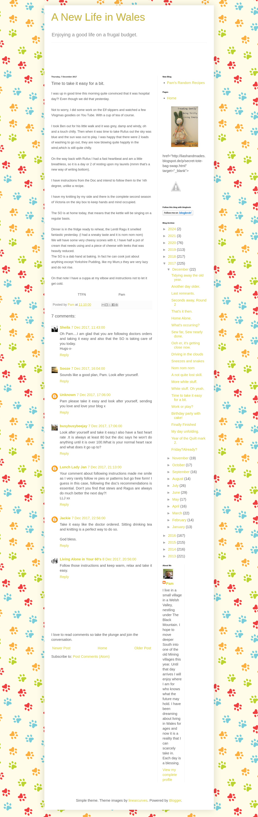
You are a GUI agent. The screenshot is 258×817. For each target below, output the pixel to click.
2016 (172, 535)
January (179, 527)
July (175, 486)
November (180, 458)
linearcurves (138, 800)
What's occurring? (185, 325)
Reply (64, 355)
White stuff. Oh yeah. (187, 389)
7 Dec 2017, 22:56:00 (88, 518)
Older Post (142, 648)
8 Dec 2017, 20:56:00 (119, 559)
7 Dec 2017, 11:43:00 (88, 327)
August (178, 479)
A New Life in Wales (98, 17)
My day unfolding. (185, 431)
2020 (172, 243)
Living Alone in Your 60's (81, 559)
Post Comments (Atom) (91, 656)
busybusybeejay (73, 426)
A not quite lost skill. (187, 375)
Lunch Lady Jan (73, 467)
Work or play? (182, 406)
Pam (170, 583)
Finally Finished (183, 424)
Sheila (65, 327)
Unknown (68, 395)
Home (102, 648)
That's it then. (181, 311)
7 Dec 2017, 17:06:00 (94, 395)
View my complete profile (170, 775)
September (181, 472)
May (176, 499)
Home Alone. (181, 318)
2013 (172, 556)
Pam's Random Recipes (186, 83)
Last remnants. (183, 293)
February (179, 520)
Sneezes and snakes (187, 361)
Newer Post (61, 648)
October (179, 465)
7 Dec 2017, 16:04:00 (88, 368)
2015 (172, 542)
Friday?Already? (184, 449)
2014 (172, 549)
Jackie (65, 518)
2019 (172, 250)
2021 (172, 236)
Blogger (175, 800)
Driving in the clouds (187, 354)
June (176, 492)
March (177, 513)
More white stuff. (184, 382)
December (180, 269)
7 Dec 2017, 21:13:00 (104, 467)
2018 (172, 256)
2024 (172, 229)
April (176, 506)
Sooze (65, 368)
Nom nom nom (183, 368)
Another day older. (185, 286)
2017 (172, 263)
